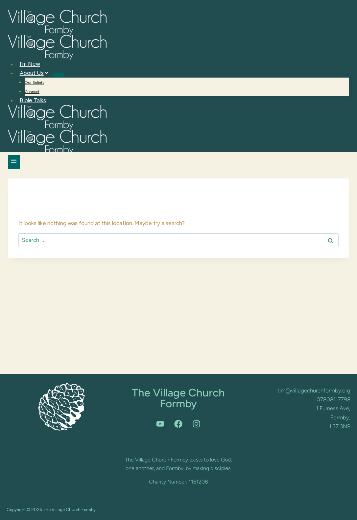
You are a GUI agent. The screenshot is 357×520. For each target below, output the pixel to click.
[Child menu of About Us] (58, 75)
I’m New (30, 64)
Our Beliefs (34, 82)
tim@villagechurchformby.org (313, 390)
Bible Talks (33, 100)
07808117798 (333, 399)
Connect (32, 91)
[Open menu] (14, 162)
